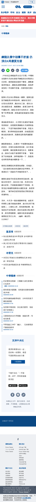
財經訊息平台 (22, 479)
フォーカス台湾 (9, 449)
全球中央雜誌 (22, 453)
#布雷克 (17, 226)
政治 (18, 12)
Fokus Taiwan (9, 451)
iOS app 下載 (22, 447)
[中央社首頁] (18, 6)
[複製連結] (13, 70)
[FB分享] (3, 70)
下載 (31, 2)
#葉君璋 (25, 226)
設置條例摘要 (9, 477)
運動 (6, 26)
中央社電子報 (22, 462)
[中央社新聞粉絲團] (18, 439)
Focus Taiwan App (24, 451)
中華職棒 (11, 275)
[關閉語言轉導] (35, 488)
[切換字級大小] (17, 70)
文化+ (20, 455)
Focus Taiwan (9, 447)
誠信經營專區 (9, 482)
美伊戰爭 (5, 12)
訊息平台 (21, 477)
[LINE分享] (8, 70)
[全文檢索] (33, 7)
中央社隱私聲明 (26, 498)
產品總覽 (21, 471)
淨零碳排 (21, 457)
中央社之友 (22, 484)
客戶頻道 (21, 473)
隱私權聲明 (8, 484)
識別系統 (7, 473)
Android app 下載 (24, 449)
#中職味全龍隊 (7, 226)
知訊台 (21, 482)
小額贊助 (18, 362)
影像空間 (21, 475)
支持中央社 (27, 7)
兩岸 (29, 12)
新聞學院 (21, 460)
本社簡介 (7, 471)
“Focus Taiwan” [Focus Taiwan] (23, 492)
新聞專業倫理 (9, 479)
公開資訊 (7, 475)
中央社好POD (22, 464)
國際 (24, 12)
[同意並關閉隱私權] (35, 496)
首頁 (2, 26)
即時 (12, 12)
